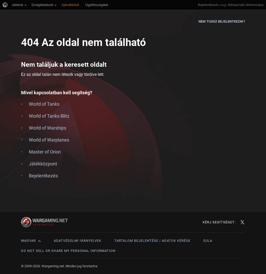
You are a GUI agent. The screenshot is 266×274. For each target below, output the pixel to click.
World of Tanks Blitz (49, 116)
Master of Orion (45, 152)
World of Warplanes (49, 140)
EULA (207, 241)
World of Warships (47, 128)
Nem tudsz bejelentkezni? (221, 21)
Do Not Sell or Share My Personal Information (68, 251)
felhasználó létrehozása (245, 5)
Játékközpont (43, 163)
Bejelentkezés (208, 5)
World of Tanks (44, 104)
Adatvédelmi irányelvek (77, 241)
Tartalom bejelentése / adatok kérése (152, 241)
